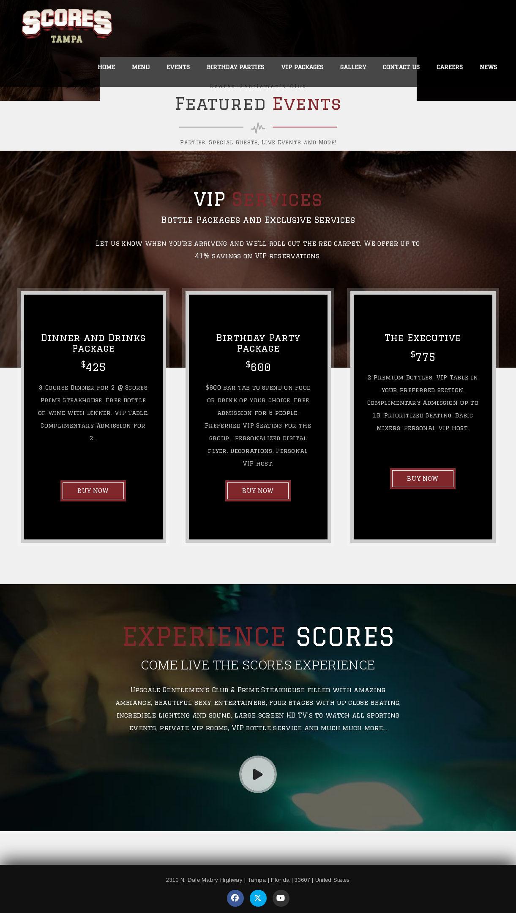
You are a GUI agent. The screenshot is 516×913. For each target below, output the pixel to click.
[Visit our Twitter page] (258, 898)
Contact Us (401, 67)
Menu (141, 67)
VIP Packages (302, 67)
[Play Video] (258, 774)
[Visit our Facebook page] (235, 898)
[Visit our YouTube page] (281, 898)
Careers (450, 67)
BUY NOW (93, 491)
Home (106, 67)
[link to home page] (67, 28)
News (488, 67)
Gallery (353, 67)
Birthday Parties (235, 67)
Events (178, 67)
